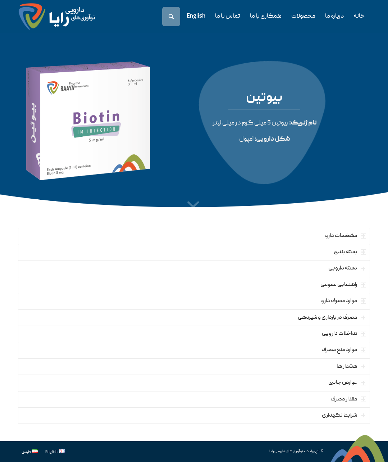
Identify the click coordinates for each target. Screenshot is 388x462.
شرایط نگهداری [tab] (344, 416)
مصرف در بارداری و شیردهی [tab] (332, 318)
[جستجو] (172, 16)
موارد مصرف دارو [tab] (343, 301)
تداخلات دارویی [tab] (344, 334)
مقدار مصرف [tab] (348, 399)
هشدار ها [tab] (351, 367)
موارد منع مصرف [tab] (343, 350)
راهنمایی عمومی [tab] (343, 285)
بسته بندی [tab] (350, 252)
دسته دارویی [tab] (347, 268)
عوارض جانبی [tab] (347, 383)
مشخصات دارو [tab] (345, 236)
